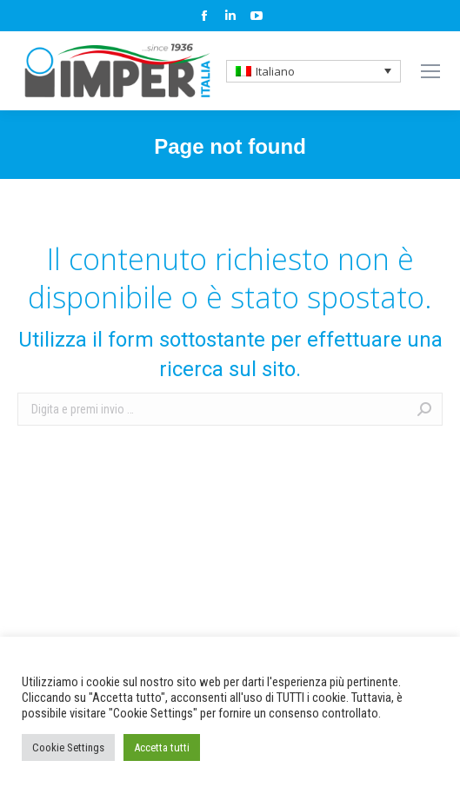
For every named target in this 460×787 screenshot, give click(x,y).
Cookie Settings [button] (68, 747)
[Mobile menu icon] (430, 71)
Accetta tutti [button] (162, 747)
